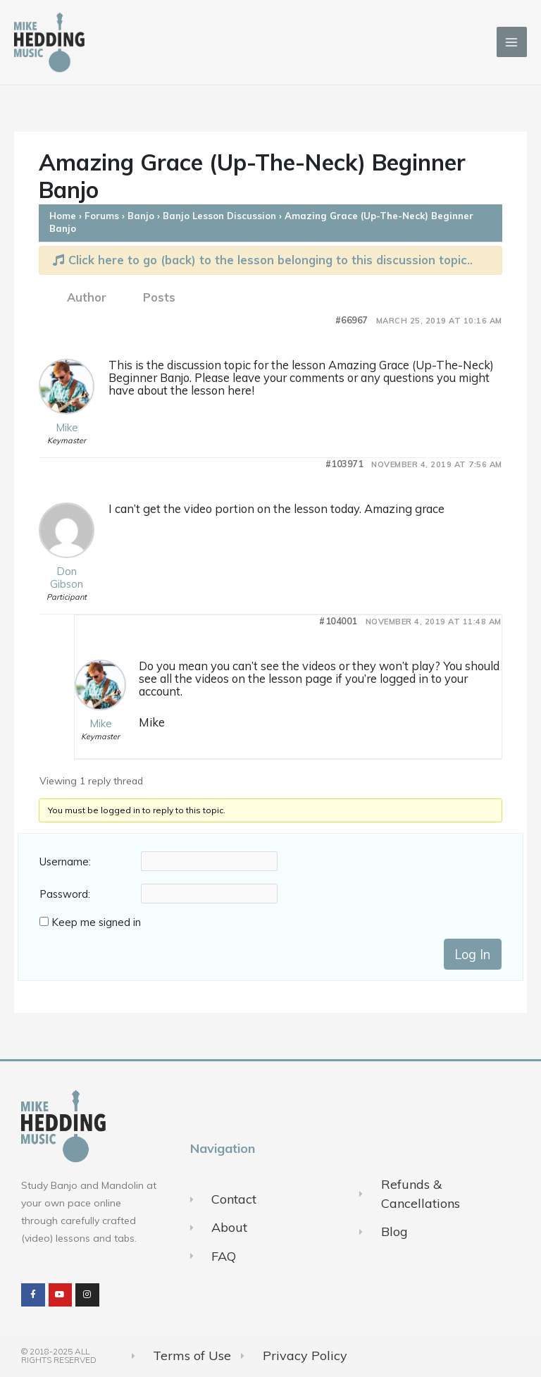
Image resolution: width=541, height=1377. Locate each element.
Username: (65, 862)
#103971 (344, 464)
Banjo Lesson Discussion (219, 215)
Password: (64, 894)
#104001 (338, 621)
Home (62, 215)
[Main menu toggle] (512, 42)
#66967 (351, 320)
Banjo (141, 215)
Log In (472, 954)
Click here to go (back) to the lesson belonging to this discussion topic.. (263, 259)
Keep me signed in (96, 922)
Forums (102, 215)
